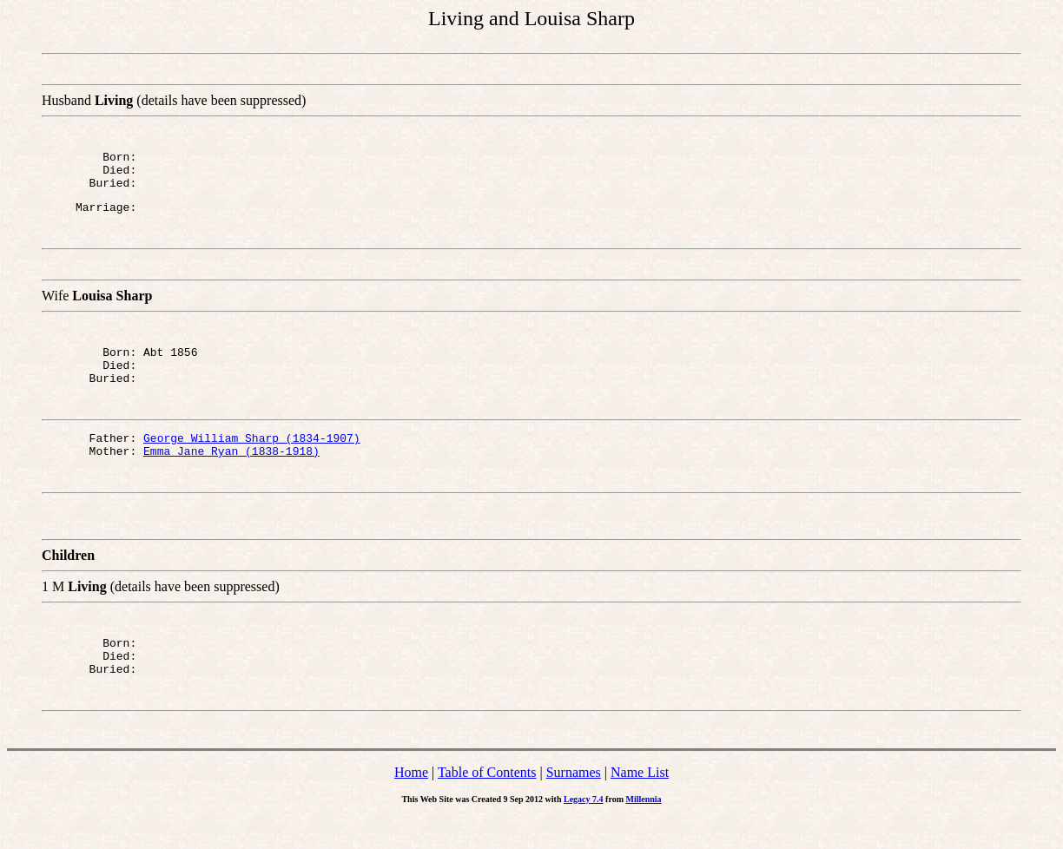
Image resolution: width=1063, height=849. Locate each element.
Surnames (573, 803)
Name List (640, 803)
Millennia (643, 830)
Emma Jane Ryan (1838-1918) (231, 474)
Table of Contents (487, 803)
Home (411, 803)
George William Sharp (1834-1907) (251, 458)
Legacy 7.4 (584, 830)
